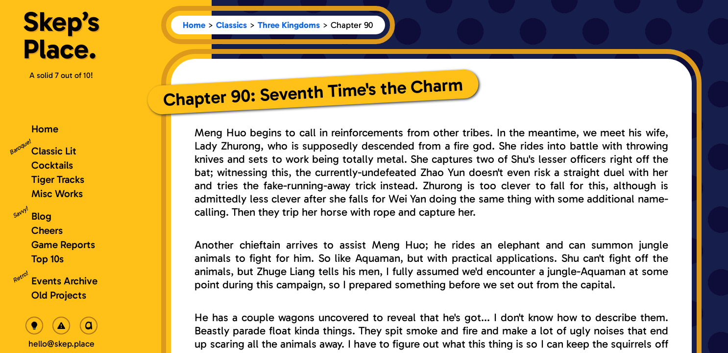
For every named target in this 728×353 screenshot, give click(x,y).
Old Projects (58, 295)
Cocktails (52, 165)
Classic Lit (53, 151)
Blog (41, 216)
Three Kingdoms (289, 25)
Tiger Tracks (57, 179)
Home (194, 25)
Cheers (47, 230)
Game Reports (63, 244)
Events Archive (64, 281)
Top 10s (47, 258)
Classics (231, 25)
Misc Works (57, 193)
